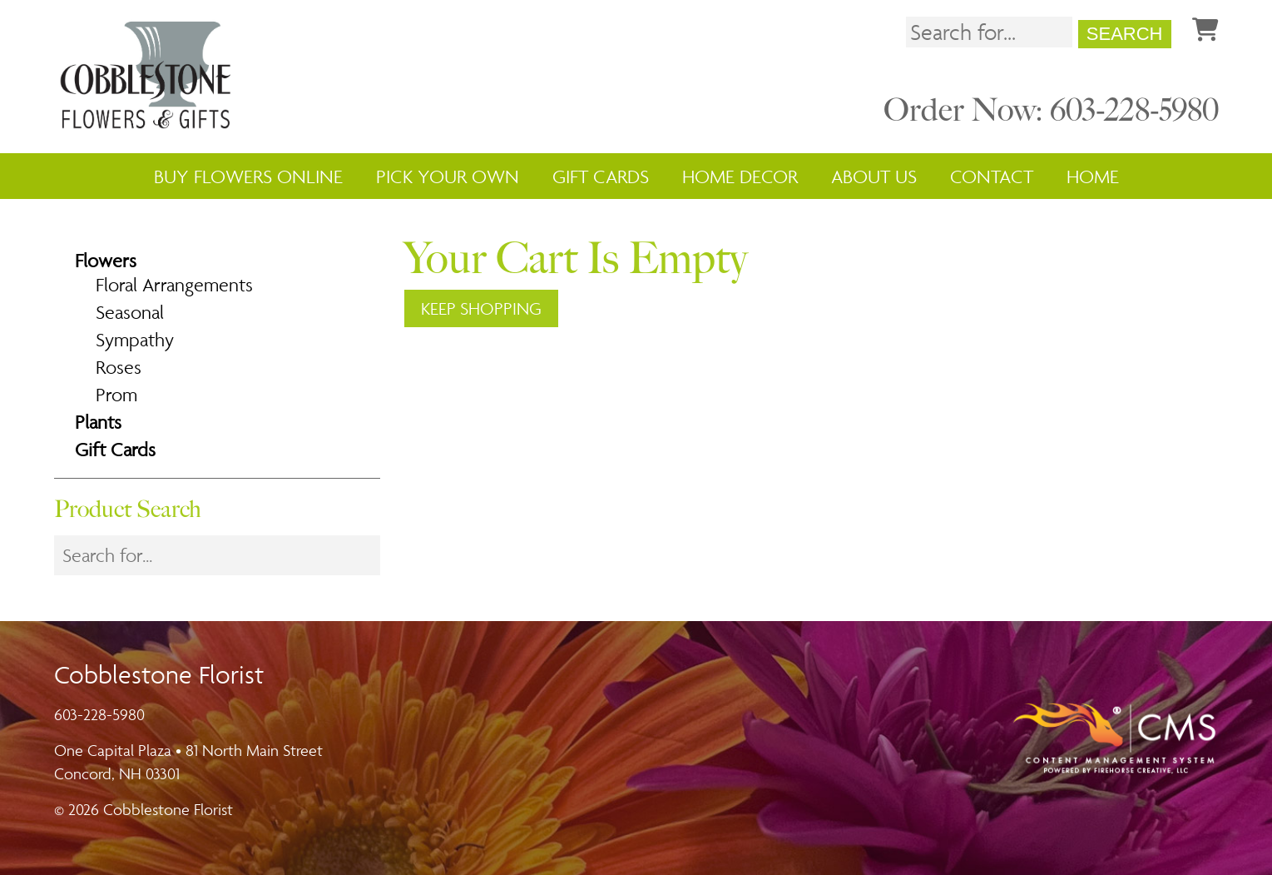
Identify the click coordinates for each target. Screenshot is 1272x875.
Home (1093, 176)
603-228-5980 (99, 714)
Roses (118, 367)
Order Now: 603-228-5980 (1051, 110)
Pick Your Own (447, 176)
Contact (991, 176)
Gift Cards (600, 176)
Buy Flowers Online (248, 176)
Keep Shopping (481, 308)
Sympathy (135, 339)
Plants (98, 422)
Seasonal (130, 312)
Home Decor (740, 176)
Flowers (105, 260)
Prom (116, 394)
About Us (874, 176)
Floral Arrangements (174, 284)
